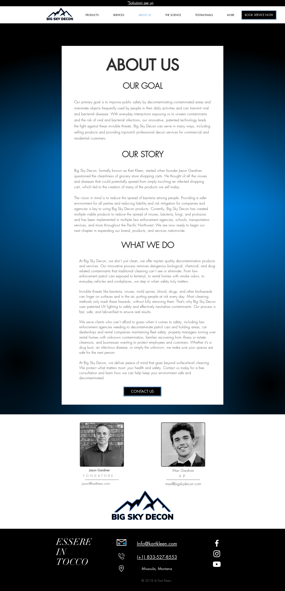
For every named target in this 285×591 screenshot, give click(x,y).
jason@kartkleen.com (96, 483)
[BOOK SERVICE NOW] (259, 15)
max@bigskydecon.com (183, 483)
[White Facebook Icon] (216, 543)
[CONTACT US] (142, 391)
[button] (231, 15)
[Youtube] (216, 564)
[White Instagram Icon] (216, 553)
